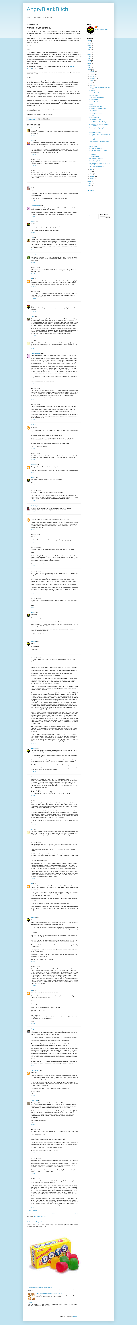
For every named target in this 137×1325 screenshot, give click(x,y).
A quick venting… (93, 144)
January (92, 178)
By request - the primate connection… (99, 108)
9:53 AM (33, 636)
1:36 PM (33, 383)
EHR (32, 340)
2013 (89, 58)
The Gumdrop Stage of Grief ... (36, 1222)
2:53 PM (33, 1023)
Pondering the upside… (95, 132)
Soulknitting (34, 425)
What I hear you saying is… (96, 130)
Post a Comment (33, 1210)
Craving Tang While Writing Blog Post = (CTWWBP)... (49, 1293)
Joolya (33, 1029)
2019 (89, 45)
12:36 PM (33, 335)
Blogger (75, 1316)
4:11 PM (33, 485)
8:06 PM (33, 912)
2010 (89, 65)
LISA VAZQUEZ (35, 1070)
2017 (89, 49)
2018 (89, 47)
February (92, 176)
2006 (89, 183)
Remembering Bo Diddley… (96, 161)
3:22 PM (33, 448)
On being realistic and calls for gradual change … (40, 1287)
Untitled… (30, 1302)
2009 (89, 67)
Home (54, 1213)
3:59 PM (33, 1095)
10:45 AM (33, 286)
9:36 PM (33, 961)
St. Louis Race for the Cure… (96, 102)
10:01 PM (33, 154)
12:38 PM (33, 348)
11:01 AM (33, 299)
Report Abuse (91, 190)
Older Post (77, 1213)
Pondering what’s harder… (96, 113)
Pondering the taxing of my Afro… (97, 128)
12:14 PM (33, 771)
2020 (89, 43)
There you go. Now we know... (97, 97)
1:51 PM (33, 399)
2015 (89, 54)
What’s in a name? (94, 99)
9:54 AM (33, 273)
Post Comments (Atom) (39, 1216)
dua (32, 278)
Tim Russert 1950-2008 (95, 119)
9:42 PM (33, 607)
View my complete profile (101, 29)
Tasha (32, 517)
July (91, 83)
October (92, 76)
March (91, 174)
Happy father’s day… (94, 117)
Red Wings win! (93, 146)
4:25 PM (33, 501)
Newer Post (30, 1213)
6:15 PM (33, 566)
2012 (89, 61)
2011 (89, 63)
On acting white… (93, 95)
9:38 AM (33, 232)
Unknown (33, 464)
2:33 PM (33, 420)
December (92, 71)
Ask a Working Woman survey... (97, 166)
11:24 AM (33, 743)
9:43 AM (33, 249)
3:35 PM (33, 472)
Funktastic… (92, 90)
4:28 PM (33, 512)
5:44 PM (33, 1065)
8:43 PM (33, 795)
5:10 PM (33, 1173)
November (92, 74)
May (91, 169)
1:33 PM (33, 1207)
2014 (89, 56)
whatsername (34, 185)
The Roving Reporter (36, 506)
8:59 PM (33, 593)
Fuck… (91, 104)
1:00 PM (33, 878)
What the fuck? (93, 154)
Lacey (32, 316)
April (91, 171)
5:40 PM (33, 542)
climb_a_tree (34, 1100)
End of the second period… (96, 148)
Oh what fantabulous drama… (97, 158)
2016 (89, 52)
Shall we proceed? (94, 156)
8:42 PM (33, 135)
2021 (89, 41)
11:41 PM (33, 165)
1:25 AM (33, 200)
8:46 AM (33, 1124)
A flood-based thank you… (96, 106)
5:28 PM (33, 529)
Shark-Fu (33, 221)
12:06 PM (33, 837)
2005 (89, 185)
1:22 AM (33, 180)
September (93, 78)
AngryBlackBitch (47, 9)
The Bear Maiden (35, 205)
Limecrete (33, 255)
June (91, 85)
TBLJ (32, 237)
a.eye (32, 140)
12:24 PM (33, 311)
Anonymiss (34, 128)
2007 (89, 181)
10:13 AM (33, 985)
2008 (89, 70)
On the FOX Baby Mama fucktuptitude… (99, 122)
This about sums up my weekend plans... (99, 141)
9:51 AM (33, 262)
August (92, 80)
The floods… (92, 115)
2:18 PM (33, 1153)
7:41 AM (33, 216)
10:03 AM (33, 824)
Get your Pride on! (94, 93)
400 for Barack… (93, 110)
